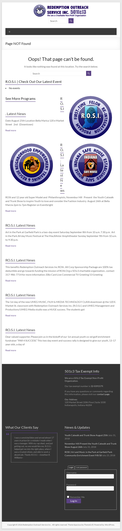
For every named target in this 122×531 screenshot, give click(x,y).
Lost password (81, 467)
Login (71, 467)
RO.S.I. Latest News (20, 225)
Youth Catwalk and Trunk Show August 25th (86, 435)
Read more (10, 130)
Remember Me (76, 497)
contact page (103, 394)
